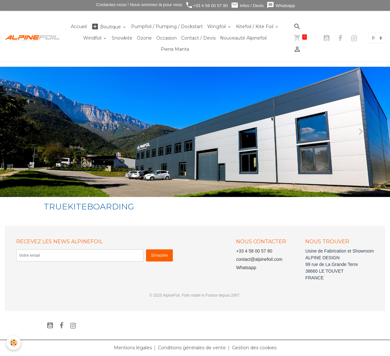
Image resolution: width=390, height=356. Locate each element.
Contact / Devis (198, 38)
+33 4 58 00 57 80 (206, 5)
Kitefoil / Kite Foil (255, 26)
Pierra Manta (175, 49)
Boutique (106, 26)
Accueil (79, 26)
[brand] (32, 38)
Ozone (144, 38)
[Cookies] (13, 343)
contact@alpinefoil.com (259, 259)
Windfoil (93, 38)
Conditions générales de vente (192, 348)
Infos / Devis (247, 5)
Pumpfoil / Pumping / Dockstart (167, 26)
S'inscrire (159, 255)
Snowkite (122, 38)
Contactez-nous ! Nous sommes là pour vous (138, 4)
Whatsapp (281, 5)
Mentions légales (133, 348)
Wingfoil (217, 26)
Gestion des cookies (254, 348)
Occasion (166, 38)
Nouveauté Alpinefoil (243, 38)
